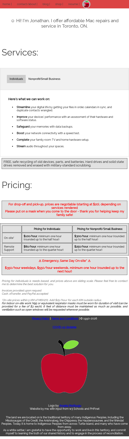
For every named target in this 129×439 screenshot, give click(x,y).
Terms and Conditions (64, 318)
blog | (46, 4)
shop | (59, 4)
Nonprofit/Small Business (44, 79)
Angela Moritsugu (70, 405)
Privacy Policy (40, 318)
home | (7, 4)
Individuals (16, 79)
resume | (73, 4)
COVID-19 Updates (64, 327)
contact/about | (27, 4)
